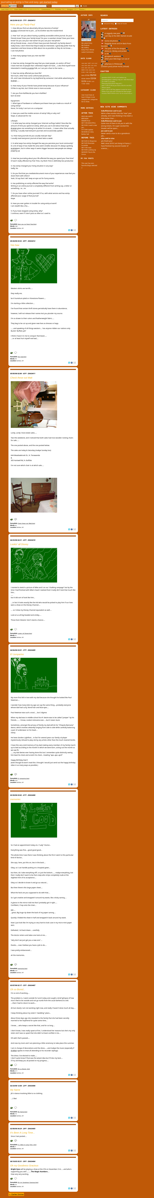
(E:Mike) (14, 1051)
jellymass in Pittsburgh (113, 64)
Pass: (61, 6)
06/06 (95, 65)
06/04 (93, 75)
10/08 (82, 63)
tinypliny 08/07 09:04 (108, 93)
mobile (12, 6)
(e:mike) (14, 31)
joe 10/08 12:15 (106, 81)
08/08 (86, 63)
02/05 (93, 70)
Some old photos (110, 41)
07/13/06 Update (87, 130)
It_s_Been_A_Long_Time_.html (27, 1145)
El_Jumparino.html (23, 778)
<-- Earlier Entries (16, 1194)
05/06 (82, 67)
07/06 (92, 65)
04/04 (88, 78)
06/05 (90, 70)
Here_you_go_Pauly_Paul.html (27, 224)
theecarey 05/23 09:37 (108, 83)
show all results (122, 23)
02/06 (92, 67)
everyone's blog (109, 23)
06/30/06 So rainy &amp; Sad (87, 133)
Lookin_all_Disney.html (25, 633)
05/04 (83, 79)
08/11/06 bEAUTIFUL (88, 123)
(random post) (106, 66)
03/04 (93, 78)
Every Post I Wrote (87, 50)
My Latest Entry (86, 43)
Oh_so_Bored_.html (24, 1069)
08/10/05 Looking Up (88, 150)
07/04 (87, 75)
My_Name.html (22, 1112)
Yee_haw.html (22, 357)
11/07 (92, 63)
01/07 (95, 63)
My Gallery (85, 47)
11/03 (83, 84)
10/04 (90, 72)
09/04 (94, 72)
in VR (106, 54)
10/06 (82, 65)
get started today (48, 2)
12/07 (89, 63)
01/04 (89, 81)
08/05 (83, 70)
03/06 (89, 67)
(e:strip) (31, 68)
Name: (32, 6)
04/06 (86, 67)
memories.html (22, 968)
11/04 (86, 72)
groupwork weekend (112, 56)
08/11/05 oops (86, 148)
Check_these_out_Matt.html (26, 523)
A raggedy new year (113, 33)
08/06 (89, 65)
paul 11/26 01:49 (107, 85)
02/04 (83, 81)
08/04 (83, 75)
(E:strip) (14, 128)
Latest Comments (87, 52)
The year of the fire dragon (114, 48)
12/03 (92, 81)
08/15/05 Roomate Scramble (87, 144)
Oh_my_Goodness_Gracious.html (28, 1182)
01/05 (83, 72)
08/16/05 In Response (89, 141)
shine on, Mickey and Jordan (115, 51)
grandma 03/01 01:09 (108, 77)
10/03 (87, 84)
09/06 (86, 65)
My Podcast (85, 45)
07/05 (86, 70)
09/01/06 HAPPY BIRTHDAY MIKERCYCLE (87, 118)
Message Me (86, 40)
